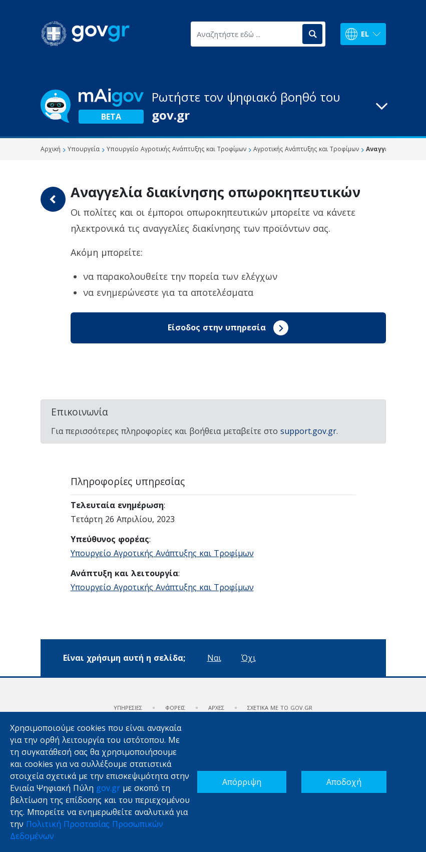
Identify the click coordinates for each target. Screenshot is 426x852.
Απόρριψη (241, 781)
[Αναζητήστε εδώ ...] (246, 34)
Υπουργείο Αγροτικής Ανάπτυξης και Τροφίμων (162, 553)
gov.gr (108, 787)
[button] (213, 106)
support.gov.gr (308, 431)
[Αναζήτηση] (312, 34)
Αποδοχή (343, 781)
